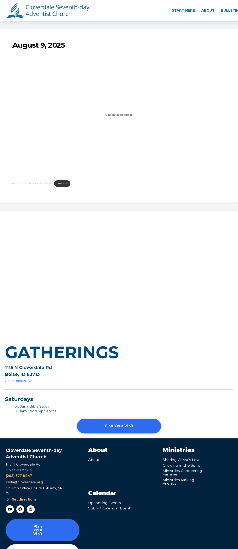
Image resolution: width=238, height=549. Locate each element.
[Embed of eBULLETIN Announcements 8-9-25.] (119, 115)
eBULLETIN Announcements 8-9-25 (32, 183)
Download (62, 183)
